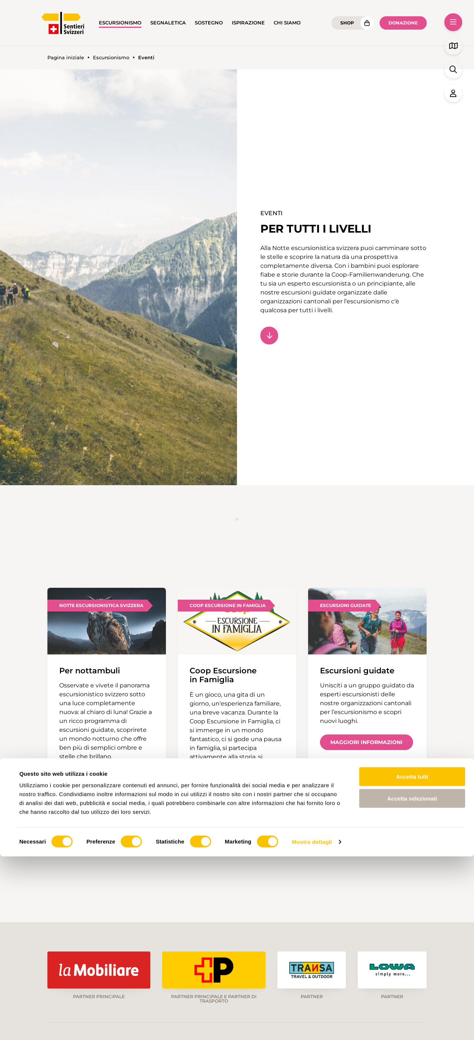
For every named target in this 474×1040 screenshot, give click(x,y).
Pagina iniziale (65, 57)
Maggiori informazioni (366, 742)
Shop (347, 23)
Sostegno (209, 23)
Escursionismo (120, 23)
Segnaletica (168, 23)
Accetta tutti (412, 960)
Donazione (403, 23)
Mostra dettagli (312, 1025)
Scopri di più (89, 777)
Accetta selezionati (412, 982)
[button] (453, 22)
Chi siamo (287, 23)
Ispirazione (248, 23)
